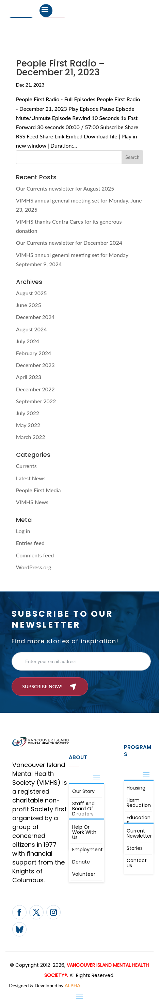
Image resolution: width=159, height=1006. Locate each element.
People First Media (38, 490)
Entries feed (30, 543)
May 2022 (28, 425)
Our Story (83, 791)
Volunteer (83, 874)
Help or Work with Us (84, 832)
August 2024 (31, 329)
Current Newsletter (139, 833)
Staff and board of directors (83, 808)
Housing (136, 787)
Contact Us (137, 863)
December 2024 (35, 317)
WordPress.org (33, 567)
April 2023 (29, 377)
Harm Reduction (139, 803)
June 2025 (28, 305)
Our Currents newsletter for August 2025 (65, 188)
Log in (23, 531)
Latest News (31, 478)
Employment (87, 849)
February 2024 (33, 353)
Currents (26, 466)
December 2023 (35, 365)
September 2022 (36, 401)
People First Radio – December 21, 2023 (60, 67)
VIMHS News (32, 502)
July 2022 (27, 413)
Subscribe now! (42, 686)
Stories (135, 848)
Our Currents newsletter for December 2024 (69, 242)
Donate (81, 861)
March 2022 (30, 437)
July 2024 (27, 341)
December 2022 (35, 389)
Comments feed (35, 555)
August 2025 (31, 293)
